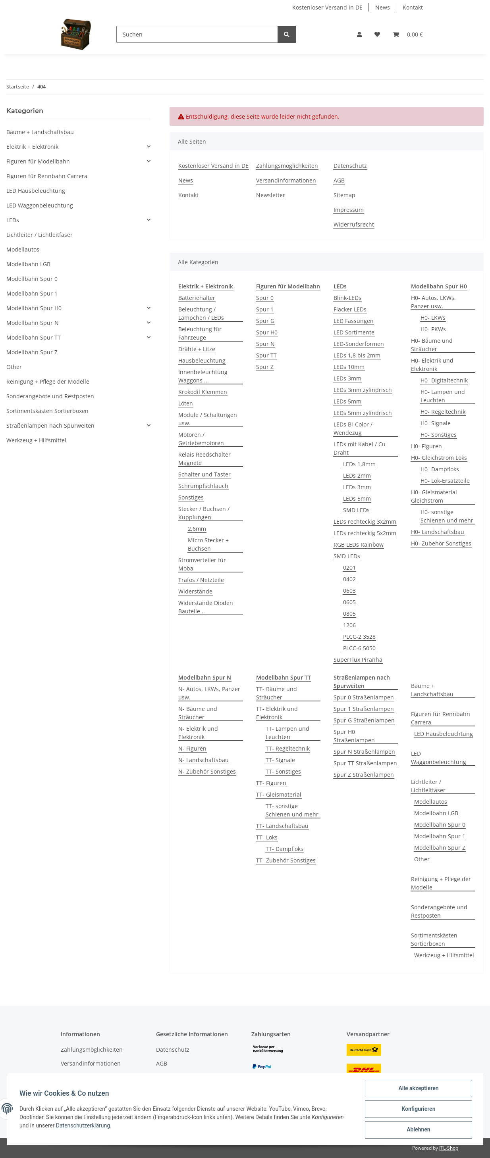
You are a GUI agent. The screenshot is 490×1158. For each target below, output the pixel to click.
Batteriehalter (196, 298)
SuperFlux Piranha (358, 659)
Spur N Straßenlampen (364, 751)
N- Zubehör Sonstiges (207, 771)
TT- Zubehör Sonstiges (286, 860)
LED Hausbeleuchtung (443, 733)
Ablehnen (418, 1130)
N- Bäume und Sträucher (197, 713)
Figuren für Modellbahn (38, 161)
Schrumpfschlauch (203, 486)
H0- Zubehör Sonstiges (441, 543)
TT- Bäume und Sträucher (276, 693)
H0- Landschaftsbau (437, 532)
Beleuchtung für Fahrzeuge (200, 333)
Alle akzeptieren (418, 1088)
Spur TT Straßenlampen (365, 763)
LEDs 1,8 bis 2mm (357, 355)
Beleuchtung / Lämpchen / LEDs (201, 313)
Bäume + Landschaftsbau (432, 690)
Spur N (265, 344)
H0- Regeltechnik (443, 411)
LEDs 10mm (349, 367)
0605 (349, 602)
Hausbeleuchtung (202, 360)
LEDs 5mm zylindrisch (363, 413)
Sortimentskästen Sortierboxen (434, 939)
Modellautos (430, 801)
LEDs (12, 220)
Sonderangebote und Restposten (439, 911)
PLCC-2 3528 (359, 636)
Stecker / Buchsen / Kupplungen (204, 513)
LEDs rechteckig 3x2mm (365, 521)
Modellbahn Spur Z (439, 847)
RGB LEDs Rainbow (359, 544)
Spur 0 (265, 298)
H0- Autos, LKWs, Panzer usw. (433, 302)
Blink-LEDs (347, 298)
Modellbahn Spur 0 (439, 824)
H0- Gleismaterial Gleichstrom (434, 496)
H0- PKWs (433, 329)
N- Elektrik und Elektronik (198, 733)
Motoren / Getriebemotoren (201, 439)
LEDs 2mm (357, 475)
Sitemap (344, 195)
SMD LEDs (356, 510)
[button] (359, 34)
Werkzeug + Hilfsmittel (444, 955)
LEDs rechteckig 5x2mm (365, 533)
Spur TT (266, 355)
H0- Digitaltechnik (444, 380)
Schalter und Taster (204, 474)
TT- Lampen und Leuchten (287, 733)
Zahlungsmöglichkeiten (287, 165)
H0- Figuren (426, 446)
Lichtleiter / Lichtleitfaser (428, 786)
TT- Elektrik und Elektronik (277, 713)
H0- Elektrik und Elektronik (432, 365)
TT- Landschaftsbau (282, 826)
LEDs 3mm (347, 378)
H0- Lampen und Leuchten (443, 396)
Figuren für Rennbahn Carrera (440, 718)
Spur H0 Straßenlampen (354, 736)
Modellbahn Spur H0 (34, 308)
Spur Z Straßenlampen (364, 774)
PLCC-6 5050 (359, 648)
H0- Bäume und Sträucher (432, 345)
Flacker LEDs (350, 309)
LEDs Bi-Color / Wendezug (353, 428)
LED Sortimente (354, 332)
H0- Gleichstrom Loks (439, 457)
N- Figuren (192, 748)
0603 (349, 590)
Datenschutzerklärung (83, 1126)
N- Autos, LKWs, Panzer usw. (209, 693)
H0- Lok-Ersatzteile (445, 480)
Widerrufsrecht (354, 224)
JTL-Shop (448, 1148)
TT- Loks (267, 837)
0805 (349, 613)
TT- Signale (280, 760)
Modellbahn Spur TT (33, 337)
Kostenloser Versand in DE (327, 7)
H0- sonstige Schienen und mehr (447, 516)
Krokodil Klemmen (202, 392)
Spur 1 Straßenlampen (364, 708)
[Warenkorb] (407, 34)
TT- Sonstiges (283, 771)
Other (422, 859)
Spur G (265, 321)
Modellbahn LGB (436, 813)
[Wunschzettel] (377, 34)
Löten (185, 403)
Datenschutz (350, 165)
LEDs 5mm (347, 401)
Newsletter (270, 195)
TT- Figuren (271, 783)
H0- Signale (436, 423)
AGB (339, 180)
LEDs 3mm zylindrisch (363, 390)
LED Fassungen (354, 321)
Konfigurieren (418, 1109)
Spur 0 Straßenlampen (364, 697)
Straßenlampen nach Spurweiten (50, 425)
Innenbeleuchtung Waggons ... (203, 376)
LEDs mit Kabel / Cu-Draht (361, 448)
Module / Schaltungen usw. (207, 419)
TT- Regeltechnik (288, 748)
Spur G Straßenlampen (364, 720)
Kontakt (413, 7)
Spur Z (265, 367)
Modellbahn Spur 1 (439, 836)
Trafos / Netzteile (201, 580)
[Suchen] (197, 34)
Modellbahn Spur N (32, 322)
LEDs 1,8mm (359, 464)
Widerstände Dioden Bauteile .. (205, 607)
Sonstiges (191, 497)
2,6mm (197, 528)
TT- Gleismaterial (278, 794)
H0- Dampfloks (440, 469)
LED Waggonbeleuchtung (438, 758)
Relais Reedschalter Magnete (204, 459)
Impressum (349, 209)
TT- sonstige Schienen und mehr (292, 810)
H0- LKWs (433, 317)
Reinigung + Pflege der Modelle (441, 883)
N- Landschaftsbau (203, 760)
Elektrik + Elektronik (32, 146)
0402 (349, 579)
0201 (349, 567)
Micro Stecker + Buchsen (208, 544)
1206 (349, 625)
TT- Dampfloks (284, 849)
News (382, 7)
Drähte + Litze (196, 349)
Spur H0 (267, 332)
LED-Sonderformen (359, 344)
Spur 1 (265, 309)
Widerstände (195, 591)
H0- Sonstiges (439, 434)
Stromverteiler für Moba (202, 564)
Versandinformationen (286, 180)
